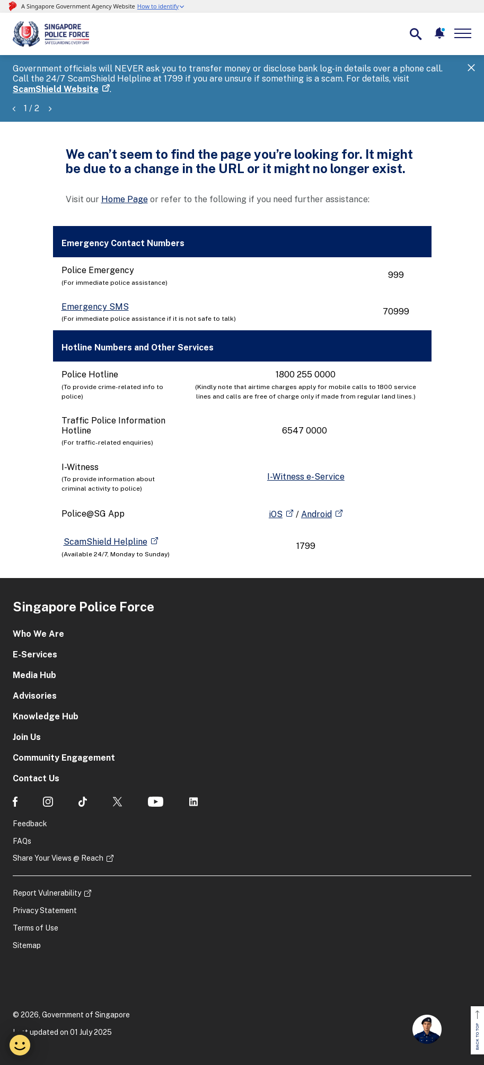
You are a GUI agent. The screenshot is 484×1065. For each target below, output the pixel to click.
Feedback (30, 823)
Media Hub (34, 675)
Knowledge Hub (45, 716)
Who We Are (38, 634)
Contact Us (36, 778)
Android (316, 514)
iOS (276, 514)
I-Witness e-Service (306, 477)
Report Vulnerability (47, 893)
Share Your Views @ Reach (58, 858)
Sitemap (27, 945)
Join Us (27, 737)
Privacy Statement (45, 910)
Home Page (124, 199)
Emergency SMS (95, 307)
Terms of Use (35, 928)
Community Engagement (64, 758)
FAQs (22, 841)
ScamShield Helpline (105, 542)
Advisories (35, 696)
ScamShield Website (56, 89)
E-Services (35, 654)
